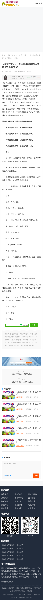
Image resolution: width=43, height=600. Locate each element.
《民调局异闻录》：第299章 (12, 548)
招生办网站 (32, 494)
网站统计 (30, 591)
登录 (5, 475)
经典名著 (22, 594)
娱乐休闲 (4, 501)
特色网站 (31, 505)
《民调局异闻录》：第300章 (12, 545)
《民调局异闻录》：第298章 (12, 552)
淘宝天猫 (4, 505)
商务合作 (31, 508)
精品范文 (30, 594)
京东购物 (18, 505)
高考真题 (4, 508)
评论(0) (28, 71)
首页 (3, 55)
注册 (9, 475)
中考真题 (18, 508)
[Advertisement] (21, 29)
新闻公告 (18, 501)
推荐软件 (31, 501)
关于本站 (29, 597)
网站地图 (22, 597)
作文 (16, 594)
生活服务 (31, 498)
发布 (36, 475)
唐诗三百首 (11, 55)
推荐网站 (4, 494)
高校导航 (4, 498)
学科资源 (18, 494)
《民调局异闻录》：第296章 (12, 559)
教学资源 (37, 594)
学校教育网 (10, 588)
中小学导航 (19, 498)
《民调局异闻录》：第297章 (12, 555)
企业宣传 (14, 597)
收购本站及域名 (7, 582)
